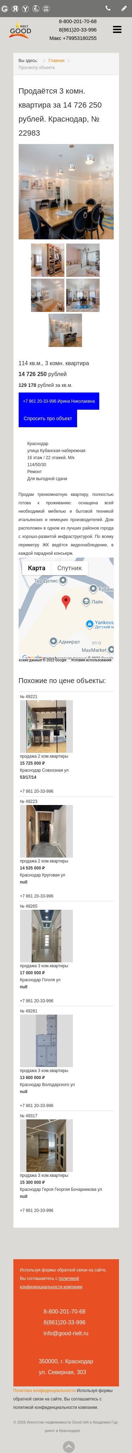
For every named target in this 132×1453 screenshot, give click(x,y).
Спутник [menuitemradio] (69, 568)
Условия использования (91, 660)
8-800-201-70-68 (77, 21)
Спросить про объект (48, 418)
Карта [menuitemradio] (36, 568)
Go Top (69, 1447)
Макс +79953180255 (72, 38)
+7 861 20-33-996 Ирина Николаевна (59, 401)
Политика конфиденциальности (45, 1390)
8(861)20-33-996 (77, 30)
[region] (66, 610)
